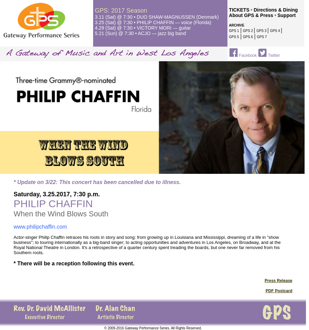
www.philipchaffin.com (40, 227)
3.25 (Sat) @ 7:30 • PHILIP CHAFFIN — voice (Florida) (153, 22)
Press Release (278, 280)
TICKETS (239, 10)
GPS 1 (234, 31)
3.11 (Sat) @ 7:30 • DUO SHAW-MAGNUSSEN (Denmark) (157, 17)
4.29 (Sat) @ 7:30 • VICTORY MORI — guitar (143, 28)
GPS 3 (261, 31)
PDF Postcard (278, 290)
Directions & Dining (276, 10)
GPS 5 (234, 37)
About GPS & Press (251, 15)
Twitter (274, 55)
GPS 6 (248, 37)
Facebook (248, 55)
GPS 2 (248, 31)
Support (286, 15)
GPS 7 (262, 37)
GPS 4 (275, 31)
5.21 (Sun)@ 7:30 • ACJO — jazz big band (140, 33)
